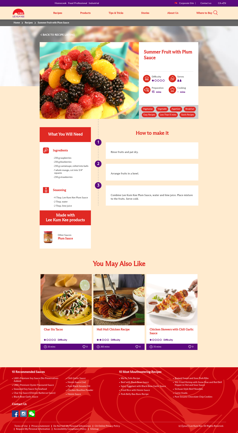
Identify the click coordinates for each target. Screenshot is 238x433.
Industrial (94, 3)
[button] (227, 13)
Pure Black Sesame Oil (79, 386)
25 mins (50, 346)
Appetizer (176, 109)
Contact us (205, 3)
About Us (172, 13)
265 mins (104, 346)
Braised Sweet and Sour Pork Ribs (192, 378)
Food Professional (77, 3)
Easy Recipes (149, 115)
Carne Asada (181, 393)
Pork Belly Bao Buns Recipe (135, 394)
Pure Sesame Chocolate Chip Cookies (193, 397)
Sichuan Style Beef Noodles (189, 389)
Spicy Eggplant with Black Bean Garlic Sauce (143, 386)
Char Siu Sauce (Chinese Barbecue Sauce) (34, 393)
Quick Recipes (187, 115)
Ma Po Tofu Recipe (130, 378)
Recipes (57, 13)
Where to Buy (204, 13)
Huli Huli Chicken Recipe (113, 329)
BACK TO (49, 35)
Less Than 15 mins (168, 115)
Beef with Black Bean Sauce (135, 382)
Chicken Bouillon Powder (80, 390)
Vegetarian (148, 109)
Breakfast (189, 109)
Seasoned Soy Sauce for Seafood (30, 389)
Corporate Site (184, 3)
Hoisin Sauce (74, 394)
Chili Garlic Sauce (77, 378)
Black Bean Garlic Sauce (26, 397)
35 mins (156, 346)
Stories (145, 13)
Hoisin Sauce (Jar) (77, 382)
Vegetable (162, 109)
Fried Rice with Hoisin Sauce (135, 390)
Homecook (60, 3)
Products (85, 13)
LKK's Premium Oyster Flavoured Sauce (34, 385)
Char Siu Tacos (53, 329)
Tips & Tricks (116, 13)
